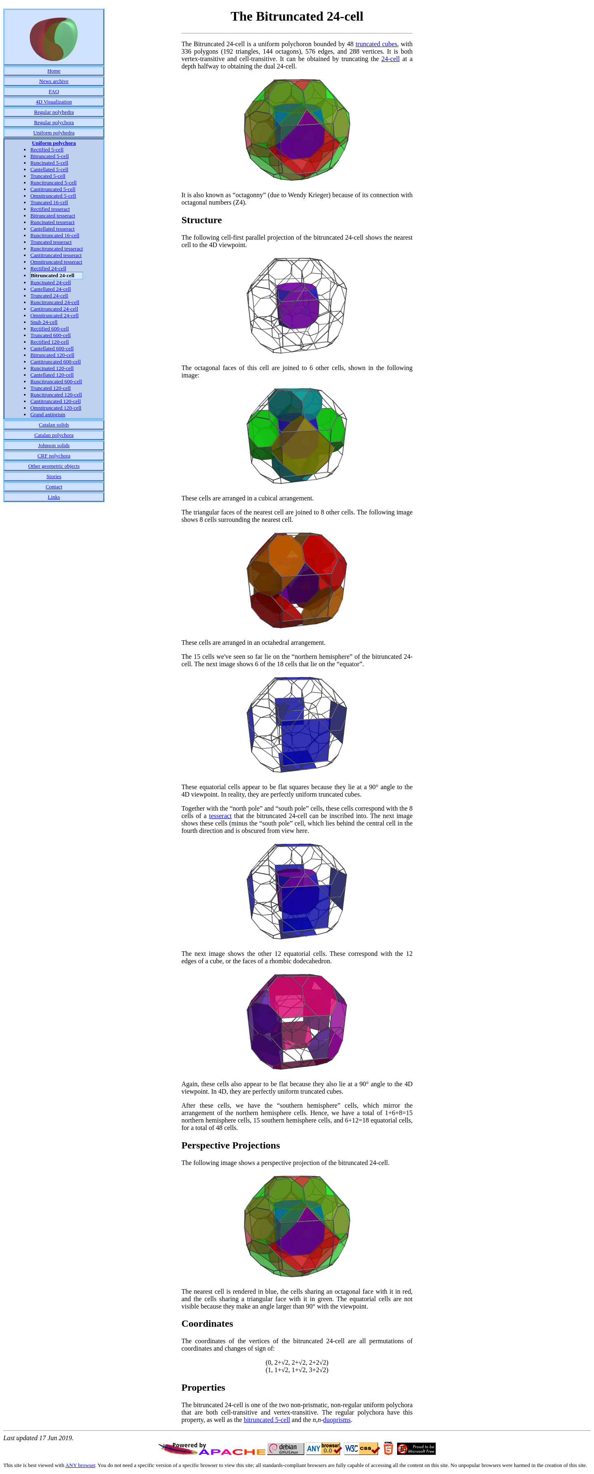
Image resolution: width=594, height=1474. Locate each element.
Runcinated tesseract (52, 222)
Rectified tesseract (50, 209)
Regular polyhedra (53, 112)
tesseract (220, 815)
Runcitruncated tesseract (56, 248)
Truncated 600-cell (50, 335)
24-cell (390, 58)
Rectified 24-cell (48, 268)
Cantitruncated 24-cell (54, 309)
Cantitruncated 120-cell (55, 401)
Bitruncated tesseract (52, 215)
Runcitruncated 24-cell (54, 302)
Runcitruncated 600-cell (56, 381)
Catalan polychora (53, 435)
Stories (54, 476)
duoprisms (337, 1419)
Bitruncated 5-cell (49, 156)
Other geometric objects (54, 466)
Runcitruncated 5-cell (53, 182)
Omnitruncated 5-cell (53, 196)
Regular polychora (53, 122)
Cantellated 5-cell (49, 169)
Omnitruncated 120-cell (55, 408)
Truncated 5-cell (47, 176)
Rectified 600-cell (49, 328)
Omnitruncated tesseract (56, 262)
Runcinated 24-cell (50, 282)
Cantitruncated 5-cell (52, 189)
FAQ (54, 91)
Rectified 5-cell (47, 149)
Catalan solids (54, 425)
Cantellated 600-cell (51, 348)
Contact (53, 486)
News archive (54, 81)
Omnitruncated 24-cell (54, 315)
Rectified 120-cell (49, 342)
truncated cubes (376, 43)
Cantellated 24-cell (50, 289)
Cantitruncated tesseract (56, 255)
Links (54, 497)
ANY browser (80, 1465)
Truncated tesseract (50, 242)
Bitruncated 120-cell (52, 355)
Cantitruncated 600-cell (55, 361)
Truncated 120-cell (50, 388)
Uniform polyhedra (54, 133)
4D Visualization (54, 102)
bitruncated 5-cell (267, 1419)
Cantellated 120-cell (51, 375)
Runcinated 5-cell (49, 163)
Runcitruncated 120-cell (56, 394)
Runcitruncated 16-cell (54, 235)
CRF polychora (54, 456)
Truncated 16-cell (49, 202)
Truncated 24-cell (49, 295)
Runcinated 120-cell (51, 368)
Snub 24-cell (43, 322)
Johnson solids (53, 445)
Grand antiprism (47, 414)
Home (54, 71)
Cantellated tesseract (52, 229)
